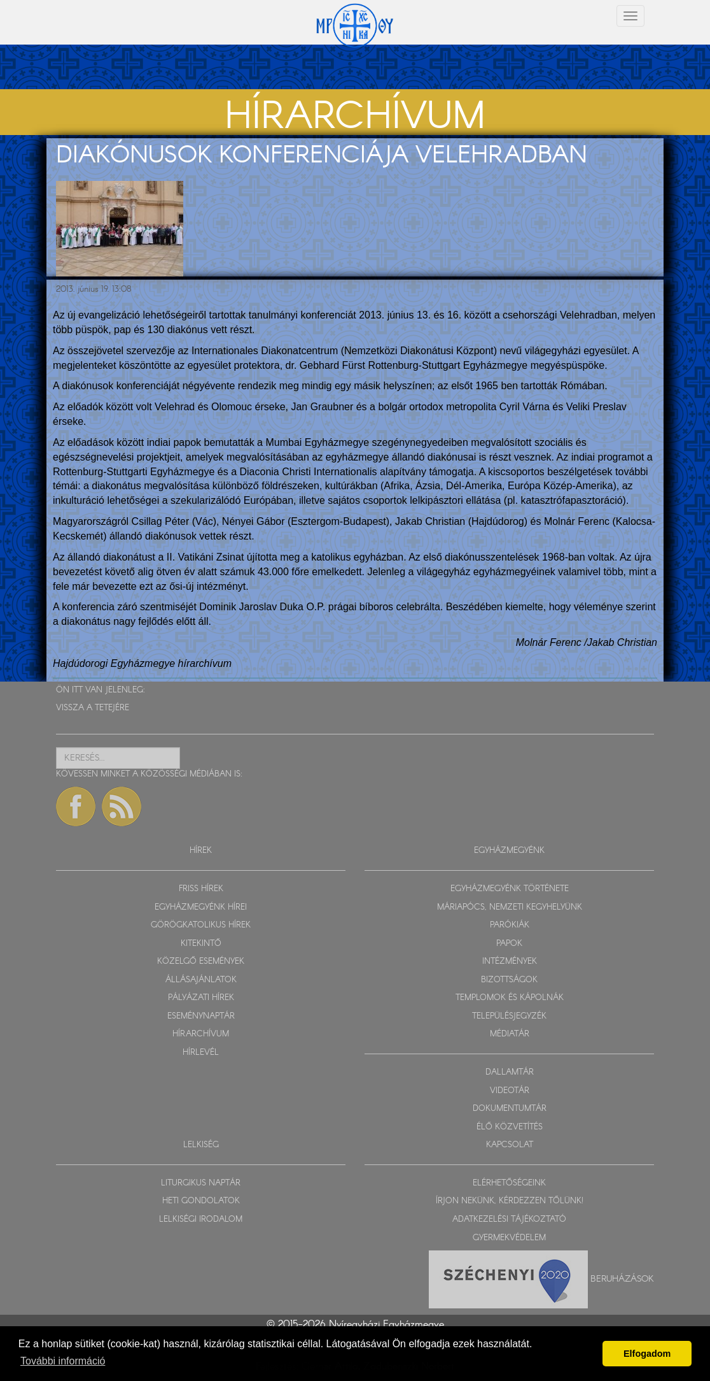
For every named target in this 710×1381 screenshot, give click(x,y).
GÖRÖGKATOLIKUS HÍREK (201, 925)
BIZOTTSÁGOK (509, 980)
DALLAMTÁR (509, 1072)
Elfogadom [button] (647, 1354)
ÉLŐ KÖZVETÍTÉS (510, 1127)
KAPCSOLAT (509, 1145)
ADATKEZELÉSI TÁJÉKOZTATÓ (509, 1219)
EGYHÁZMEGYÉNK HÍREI (201, 907)
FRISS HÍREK (201, 889)
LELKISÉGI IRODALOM (200, 1219)
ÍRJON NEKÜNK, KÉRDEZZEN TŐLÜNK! (509, 1201)
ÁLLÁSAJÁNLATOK (201, 980)
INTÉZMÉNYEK (509, 961)
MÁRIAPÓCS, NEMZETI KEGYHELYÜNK (509, 907)
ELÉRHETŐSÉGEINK (509, 1183)
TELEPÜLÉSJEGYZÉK (509, 1016)
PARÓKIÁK (509, 925)
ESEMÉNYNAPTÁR (201, 1016)
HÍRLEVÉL (201, 1053)
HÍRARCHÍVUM (200, 1034)
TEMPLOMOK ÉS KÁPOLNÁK (510, 998)
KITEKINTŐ (201, 944)
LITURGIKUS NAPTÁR (200, 1183)
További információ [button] (62, 1361)
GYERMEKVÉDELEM (509, 1238)
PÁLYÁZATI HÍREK (201, 998)
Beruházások (622, 1279)
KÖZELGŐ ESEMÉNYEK (200, 961)
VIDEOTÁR (509, 1091)
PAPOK (509, 944)
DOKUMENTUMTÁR (509, 1109)
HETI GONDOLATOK (201, 1201)
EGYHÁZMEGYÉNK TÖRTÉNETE (509, 889)
